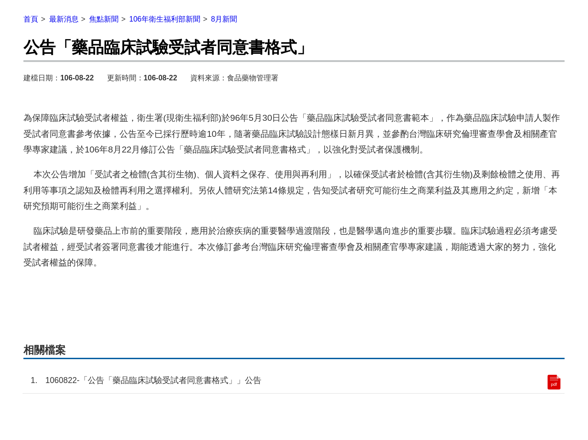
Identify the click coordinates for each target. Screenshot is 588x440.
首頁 (30, 19)
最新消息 (64, 19)
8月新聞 (224, 19)
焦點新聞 (104, 19)
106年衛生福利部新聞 (164, 19)
